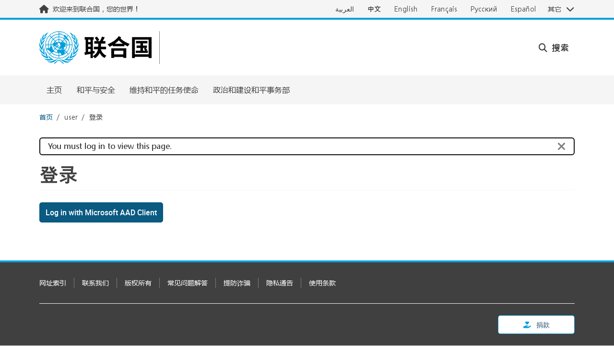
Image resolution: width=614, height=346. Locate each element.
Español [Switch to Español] (523, 8)
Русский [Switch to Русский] (484, 8)
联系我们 (95, 282)
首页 (46, 117)
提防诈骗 (237, 282)
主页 (54, 90)
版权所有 (138, 282)
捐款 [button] (536, 324)
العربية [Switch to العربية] (344, 8)
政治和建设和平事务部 (251, 90)
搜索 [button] (554, 47)
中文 (374, 8)
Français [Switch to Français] (444, 8)
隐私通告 (279, 282)
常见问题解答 (187, 282)
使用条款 (322, 282)
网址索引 (52, 282)
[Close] (561, 146)
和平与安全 (96, 90)
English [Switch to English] (406, 8)
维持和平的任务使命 (164, 90)
